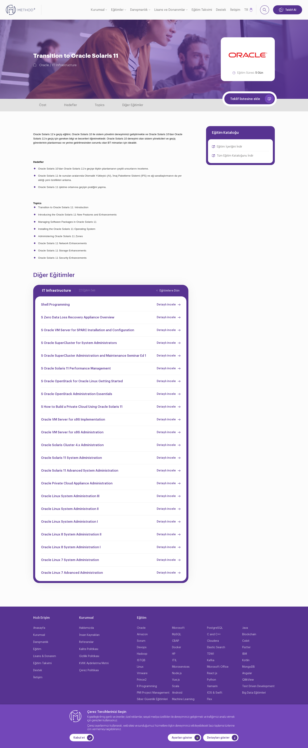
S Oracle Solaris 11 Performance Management (76, 368)
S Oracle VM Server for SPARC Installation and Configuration (87, 330)
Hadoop (142, 654)
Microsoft (178, 628)
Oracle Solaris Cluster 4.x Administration (72, 445)
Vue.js (176, 679)
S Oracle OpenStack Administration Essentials (76, 394)
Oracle (44, 65)
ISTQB (141, 660)
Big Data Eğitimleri (254, 692)
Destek (221, 9)
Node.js (177, 673)
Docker (176, 647)
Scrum (141, 641)
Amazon (142, 634)
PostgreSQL (215, 628)
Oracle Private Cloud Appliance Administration (77, 483)
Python (211, 679)
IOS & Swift (214, 692)
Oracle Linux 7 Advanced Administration (72, 572)
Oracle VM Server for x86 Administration (72, 432)
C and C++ (214, 634)
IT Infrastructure (64, 65)
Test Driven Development (258, 686)
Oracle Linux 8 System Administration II (71, 534)
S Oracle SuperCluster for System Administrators (79, 343)
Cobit (245, 641)
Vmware (142, 673)
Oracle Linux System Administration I (69, 521)
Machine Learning (183, 699)
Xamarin (212, 686)
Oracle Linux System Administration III (70, 496)
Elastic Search (216, 647)
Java (245, 628)
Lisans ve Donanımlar (169, 9)
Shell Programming (55, 304)
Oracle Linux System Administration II (70, 509)
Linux (140, 667)
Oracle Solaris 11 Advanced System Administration (79, 470)
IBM (244, 654)
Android (177, 692)
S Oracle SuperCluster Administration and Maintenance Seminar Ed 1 (93, 355)
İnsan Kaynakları (89, 635)
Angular (247, 673)
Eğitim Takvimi (202, 9)
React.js (212, 673)
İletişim (235, 9)
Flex (209, 699)
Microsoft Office (217, 667)
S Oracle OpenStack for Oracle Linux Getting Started (82, 381)
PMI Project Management (153, 692)
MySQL (176, 634)
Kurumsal (97, 9)
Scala (175, 686)
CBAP (175, 641)
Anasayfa (39, 628)
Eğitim (37, 649)
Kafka (210, 660)
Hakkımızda (86, 628)
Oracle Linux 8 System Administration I (71, 547)
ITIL (174, 660)
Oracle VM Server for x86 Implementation (73, 419)
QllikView (248, 679)
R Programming (147, 686)
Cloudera (213, 641)
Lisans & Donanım (44, 656)
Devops (142, 647)
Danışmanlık (139, 9)
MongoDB (248, 667)
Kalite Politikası (88, 649)
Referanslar (86, 642)
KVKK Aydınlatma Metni (94, 663)
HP (173, 654)
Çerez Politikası (89, 670)
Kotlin (245, 660)
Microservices (181, 667)
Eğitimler (117, 9)
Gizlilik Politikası (89, 656)
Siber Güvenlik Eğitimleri (152, 699)
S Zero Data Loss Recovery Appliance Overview (77, 317)
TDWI (210, 654)
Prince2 (142, 679)
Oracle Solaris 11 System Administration (71, 457)
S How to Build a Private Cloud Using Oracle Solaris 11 (82, 406)
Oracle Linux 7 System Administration (70, 560)
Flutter (246, 647)
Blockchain (249, 634)
